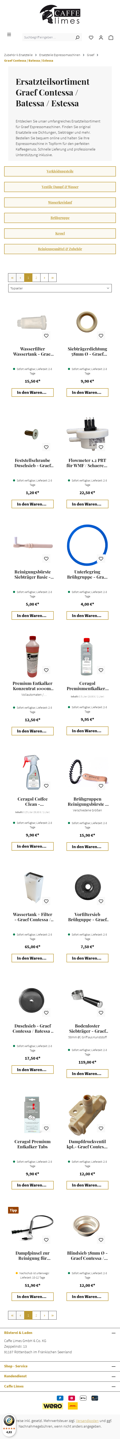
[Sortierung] (60, 288)
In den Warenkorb (34, 392)
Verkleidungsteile (60, 171)
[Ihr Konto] (101, 37)
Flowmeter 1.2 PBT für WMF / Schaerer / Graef (87, 463)
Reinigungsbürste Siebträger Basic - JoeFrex (32, 574)
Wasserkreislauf (60, 202)
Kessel (60, 233)
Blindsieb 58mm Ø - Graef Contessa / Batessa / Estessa (87, 1255)
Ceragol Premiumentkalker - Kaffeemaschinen (87, 686)
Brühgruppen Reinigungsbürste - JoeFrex (87, 801)
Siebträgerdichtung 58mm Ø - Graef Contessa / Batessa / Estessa (87, 351)
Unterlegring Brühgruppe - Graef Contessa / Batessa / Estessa (87, 574)
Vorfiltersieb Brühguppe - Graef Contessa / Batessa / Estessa (87, 917)
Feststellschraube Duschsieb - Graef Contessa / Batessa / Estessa (33, 463)
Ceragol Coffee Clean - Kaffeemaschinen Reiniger (32, 801)
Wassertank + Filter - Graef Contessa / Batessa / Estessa (32, 917)
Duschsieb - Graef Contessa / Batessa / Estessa (33, 1028)
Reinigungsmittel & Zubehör (60, 249)
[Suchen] (77, 37)
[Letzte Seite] (52, 277)
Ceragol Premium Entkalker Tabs (32, 1144)
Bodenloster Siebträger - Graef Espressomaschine (87, 1028)
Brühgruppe (60, 218)
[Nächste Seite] (44, 277)
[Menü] (9, 34)
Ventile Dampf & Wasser (60, 187)
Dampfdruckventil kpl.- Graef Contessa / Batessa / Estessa (87, 1144)
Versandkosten (87, 1420)
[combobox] (47, 37)
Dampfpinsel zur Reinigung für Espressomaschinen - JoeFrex (32, 1255)
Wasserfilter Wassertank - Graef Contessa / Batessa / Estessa (33, 351)
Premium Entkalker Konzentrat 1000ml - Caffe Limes (32, 686)
